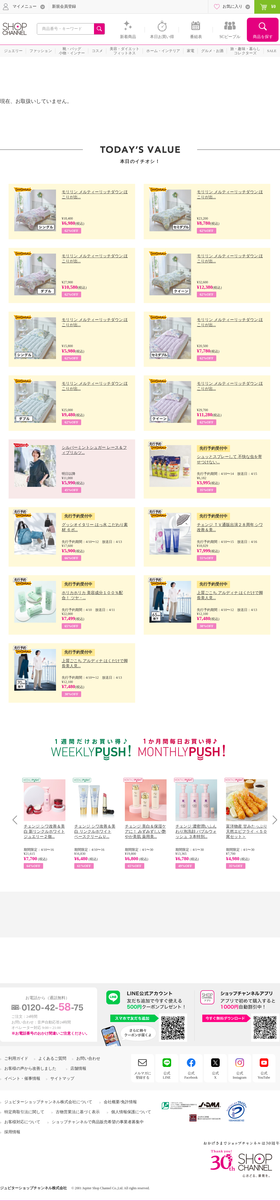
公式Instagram (240, 1075)
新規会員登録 (64, 6)
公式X (215, 1075)
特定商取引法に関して (24, 1112)
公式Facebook (191, 1075)
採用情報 (12, 1132)
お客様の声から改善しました (30, 1068)
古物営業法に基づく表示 (78, 1112)
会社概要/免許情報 (120, 1102)
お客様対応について (22, 1122)
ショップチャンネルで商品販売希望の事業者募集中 (98, 1122)
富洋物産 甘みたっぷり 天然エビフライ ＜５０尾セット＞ (246, 831)
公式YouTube (264, 1075)
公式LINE (167, 1075)
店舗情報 (78, 1068)
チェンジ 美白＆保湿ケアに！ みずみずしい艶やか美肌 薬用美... (145, 831)
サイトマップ (62, 1078)
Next (273, 819)
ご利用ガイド (16, 1058)
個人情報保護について (131, 1112)
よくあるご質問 (52, 1058)
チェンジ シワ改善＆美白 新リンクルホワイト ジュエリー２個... (44, 831)
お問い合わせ (88, 1058)
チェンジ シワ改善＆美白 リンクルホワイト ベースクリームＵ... (94, 831)
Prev (17, 819)
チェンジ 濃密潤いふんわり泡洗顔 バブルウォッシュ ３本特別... (196, 831)
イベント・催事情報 (22, 1078)
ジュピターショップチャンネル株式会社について (48, 1102)
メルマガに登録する (142, 1075)
